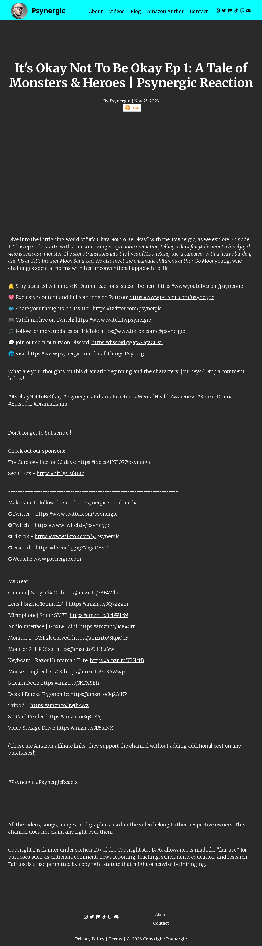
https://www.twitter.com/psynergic (76, 514)
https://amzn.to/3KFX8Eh (69, 683)
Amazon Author (165, 11)
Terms (115, 938)
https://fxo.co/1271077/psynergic (114, 462)
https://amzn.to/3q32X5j (74, 717)
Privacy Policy (89, 938)
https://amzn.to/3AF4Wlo (89, 593)
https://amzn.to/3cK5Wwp (94, 671)
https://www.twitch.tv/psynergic (113, 320)
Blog (135, 11)
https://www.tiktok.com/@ (131, 331)
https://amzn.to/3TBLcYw (85, 649)
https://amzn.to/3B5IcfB (117, 660)
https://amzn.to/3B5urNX (85, 728)
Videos (116, 11)
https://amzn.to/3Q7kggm (98, 604)
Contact (199, 11)
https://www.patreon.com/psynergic (171, 297)
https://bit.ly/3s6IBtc (60, 473)
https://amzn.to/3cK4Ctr (107, 626)
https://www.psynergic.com (60, 353)
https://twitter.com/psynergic (127, 308)
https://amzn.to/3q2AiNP (98, 694)
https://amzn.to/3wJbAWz (59, 705)
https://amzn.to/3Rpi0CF (100, 638)
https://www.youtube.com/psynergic (200, 286)
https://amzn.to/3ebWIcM (99, 615)
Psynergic (49, 10)
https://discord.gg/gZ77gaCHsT (127, 342)
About (96, 11)
